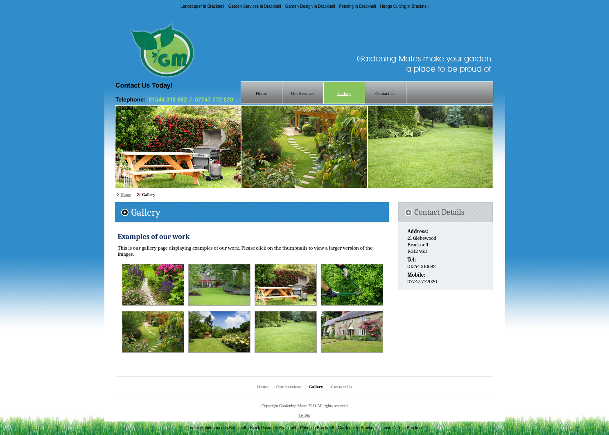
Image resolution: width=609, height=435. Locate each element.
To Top (304, 415)
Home (261, 93)
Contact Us (385, 93)
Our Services (302, 93)
